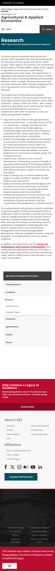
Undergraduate (13, 284)
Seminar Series (12, 306)
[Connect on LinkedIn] (40, 467)
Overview (11, 425)
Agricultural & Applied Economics (23, 44)
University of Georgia (13, 3)
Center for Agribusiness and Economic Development (24, 245)
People (9, 334)
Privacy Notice (10, 554)
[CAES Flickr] (25, 467)
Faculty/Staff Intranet (21, 476)
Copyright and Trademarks (39, 528)
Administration (13, 434)
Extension (10, 319)
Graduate (10, 292)
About (9, 342)
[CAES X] (12, 467)
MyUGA (15, 535)
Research (45, 44)
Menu (6, 29)
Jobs (8, 438)
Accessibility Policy (39, 434)
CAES (3, 44)
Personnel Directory (40, 425)
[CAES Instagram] (19, 467)
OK (9, 565)
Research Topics (13, 312)
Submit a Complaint (39, 535)
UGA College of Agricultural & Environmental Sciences (25, 9)
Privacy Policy (37, 430)
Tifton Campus (13, 454)
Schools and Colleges (15, 528)
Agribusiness (12, 326)
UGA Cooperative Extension (19, 450)
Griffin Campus (13, 459)
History (10, 430)
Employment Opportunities (15, 540)
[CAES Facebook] (5, 467)
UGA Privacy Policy (39, 531)
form (20, 558)
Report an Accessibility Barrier (39, 540)
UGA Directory (15, 531)
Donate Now (27, 406)
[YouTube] (33, 467)
